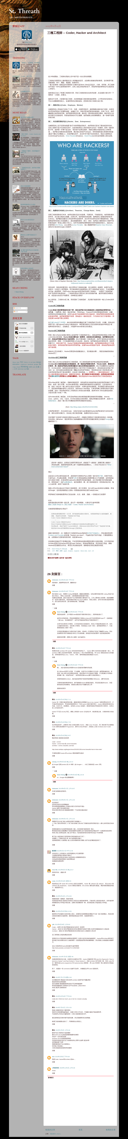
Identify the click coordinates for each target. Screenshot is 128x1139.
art (32, 362)
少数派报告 (55, 1068)
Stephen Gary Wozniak (104, 225)
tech (89, 551)
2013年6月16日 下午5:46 (63, 648)
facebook (31, 364)
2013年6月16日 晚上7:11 (63, 699)
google (36, 364)
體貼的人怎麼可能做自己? (29, 235)
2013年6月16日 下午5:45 (66, 591)
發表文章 (17, 308)
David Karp (88, 136)
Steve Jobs (84, 551)
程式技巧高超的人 (93, 533)
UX (93, 551)
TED (22, 362)
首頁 (80, 1130)
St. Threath (24, 11)
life (40, 364)
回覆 (53, 585)
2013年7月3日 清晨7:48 (66, 956)
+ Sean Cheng (19, 292)
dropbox (70, 551)
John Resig (59, 225)
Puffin (75, 478)
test (53, 1056)
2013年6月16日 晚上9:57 (63, 735)
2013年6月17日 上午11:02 (67, 819)
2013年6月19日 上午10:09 (64, 896)
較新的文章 (50, 1130)
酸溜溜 (54, 851)
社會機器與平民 (25, 91)
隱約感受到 (56, 376)
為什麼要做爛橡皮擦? (27, 117)
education (16, 364)
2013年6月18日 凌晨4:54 (63, 881)
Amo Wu (55, 870)
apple (65, 551)
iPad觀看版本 (67, 482)
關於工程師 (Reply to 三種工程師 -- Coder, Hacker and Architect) (71, 504)
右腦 (38, 367)
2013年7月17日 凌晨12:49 (64, 977)
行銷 (25, 369)
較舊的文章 (111, 1130)
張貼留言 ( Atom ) (55, 1134)
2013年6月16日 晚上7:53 (63, 722)
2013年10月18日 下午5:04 (64, 996)
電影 (27, 369)
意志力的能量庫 (25, 186)
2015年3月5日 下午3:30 (62, 1056)
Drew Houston (71, 136)
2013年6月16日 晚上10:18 (76, 775)
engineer (77, 551)
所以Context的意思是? (27, 219)
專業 (57, 551)
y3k (53, 924)
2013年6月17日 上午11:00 (67, 800)
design (38, 362)
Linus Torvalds (78, 225)
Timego (107, 419)
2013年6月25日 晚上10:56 (64, 911)
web (30, 367)
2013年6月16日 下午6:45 (75, 612)
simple (18, 367)
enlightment (24, 364)
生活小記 (21, 369)
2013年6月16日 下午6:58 (75, 665)
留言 (16, 311)
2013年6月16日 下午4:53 (66, 580)
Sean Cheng (61, 612)
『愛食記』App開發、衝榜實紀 (30, 62)
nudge (14, 367)
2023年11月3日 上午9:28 (67, 1068)
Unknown (55, 580)
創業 (61, 551)
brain (34, 362)
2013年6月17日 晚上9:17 (66, 870)
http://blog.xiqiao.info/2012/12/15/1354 (83, 407)
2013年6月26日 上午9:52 (62, 924)
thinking (25, 366)
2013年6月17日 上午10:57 (67, 788)
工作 (53, 551)
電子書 (100, 476)
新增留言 (51, 1077)
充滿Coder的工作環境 (57, 322)
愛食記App (28, 42)
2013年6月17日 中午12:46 (65, 851)
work (34, 367)
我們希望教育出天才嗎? (28, 204)
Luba (53, 881)
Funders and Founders (56, 535)
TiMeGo (26, 362)
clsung (54, 762)
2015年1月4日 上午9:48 (63, 1030)
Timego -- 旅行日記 (26, 76)
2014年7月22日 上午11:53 (64, 1007)
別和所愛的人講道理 (27, 268)
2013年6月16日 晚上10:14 (65, 762)
